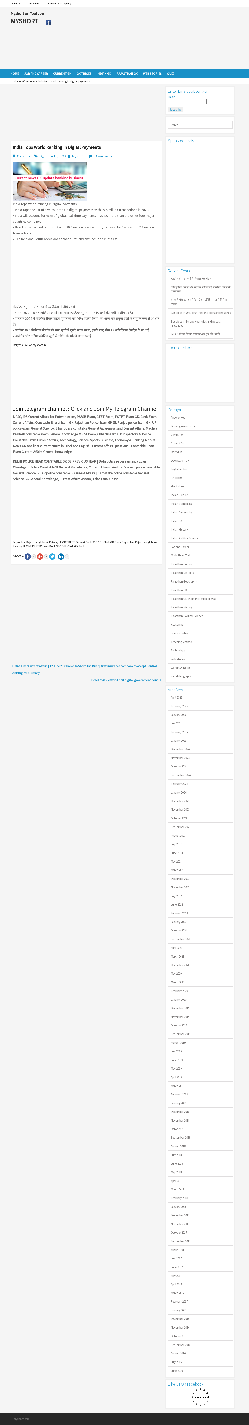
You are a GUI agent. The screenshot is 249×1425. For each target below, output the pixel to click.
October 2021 (179, 930)
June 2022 (177, 904)
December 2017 (180, 1215)
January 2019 (178, 1103)
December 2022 (180, 879)
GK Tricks (176, 478)
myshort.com (21, 1419)
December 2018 (180, 1112)
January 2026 (178, 715)
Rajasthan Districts (182, 573)
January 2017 (178, 1310)
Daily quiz (176, 452)
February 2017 (179, 1301)
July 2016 (176, 1362)
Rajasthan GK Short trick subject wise (193, 599)
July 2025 (176, 723)
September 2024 (180, 775)
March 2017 (177, 1293)
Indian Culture (179, 495)
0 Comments (103, 156)
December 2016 (180, 1319)
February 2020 (179, 991)
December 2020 (180, 965)
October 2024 (179, 766)
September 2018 (180, 1137)
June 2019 (177, 1060)
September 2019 (180, 1034)
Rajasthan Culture (182, 564)
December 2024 (180, 749)
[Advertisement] (146, 38)
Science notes (179, 633)
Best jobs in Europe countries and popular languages (196, 323)
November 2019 (180, 1017)
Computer (29, 81)
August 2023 (178, 835)
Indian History (179, 529)
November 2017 (180, 1224)
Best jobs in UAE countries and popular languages (201, 313)
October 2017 (179, 1232)
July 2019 (176, 1051)
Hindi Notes (178, 486)
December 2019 (180, 1008)
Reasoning (177, 624)
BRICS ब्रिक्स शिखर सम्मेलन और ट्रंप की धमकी (195, 334)
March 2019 (177, 1086)
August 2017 (178, 1250)
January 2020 (178, 999)
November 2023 (180, 809)
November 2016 (180, 1327)
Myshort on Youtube (27, 13)
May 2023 (176, 861)
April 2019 (176, 1077)
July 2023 (176, 844)
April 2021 (176, 948)
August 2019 (178, 1043)
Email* (187, 99)
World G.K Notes (181, 668)
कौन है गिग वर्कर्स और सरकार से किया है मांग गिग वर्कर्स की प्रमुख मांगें (201, 289)
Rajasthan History (181, 607)
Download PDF (180, 460)
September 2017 (180, 1241)
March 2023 (177, 870)
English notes (179, 469)
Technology (178, 650)
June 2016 (177, 1371)
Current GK (177, 443)
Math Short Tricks (181, 555)
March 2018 (177, 1189)
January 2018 (178, 1207)
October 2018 (179, 1129)
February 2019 (179, 1094)
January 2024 (178, 792)
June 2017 (177, 1267)
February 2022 (179, 913)
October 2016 (179, 1336)
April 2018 (176, 1181)
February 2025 (179, 732)
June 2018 (177, 1163)
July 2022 (176, 896)
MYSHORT (25, 21)
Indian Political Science (184, 538)
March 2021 (177, 956)
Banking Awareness (183, 426)
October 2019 (179, 1025)
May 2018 (176, 1172)
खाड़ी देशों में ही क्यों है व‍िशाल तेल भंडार (191, 278)
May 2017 (176, 1276)
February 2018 (179, 1198)
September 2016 (180, 1345)
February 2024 (179, 784)
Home (17, 81)
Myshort (78, 156)
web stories (178, 659)
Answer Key (178, 417)
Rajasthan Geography (184, 581)
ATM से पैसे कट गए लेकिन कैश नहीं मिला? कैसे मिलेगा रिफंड (199, 302)
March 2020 (177, 982)
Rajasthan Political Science (187, 616)
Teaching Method (181, 642)
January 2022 (178, 922)
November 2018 (180, 1120)
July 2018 (176, 1155)
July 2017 (176, 1258)
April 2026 (176, 697)
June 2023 (177, 853)
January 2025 (178, 740)
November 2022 (180, 887)
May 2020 (176, 973)
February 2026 (179, 706)
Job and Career (180, 547)
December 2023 (180, 801)
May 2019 (176, 1068)
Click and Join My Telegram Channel (114, 408)
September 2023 (180, 827)
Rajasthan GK (179, 590)
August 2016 (178, 1353)
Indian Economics (181, 504)
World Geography (181, 676)
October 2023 (179, 818)
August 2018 (178, 1146)
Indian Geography (181, 512)
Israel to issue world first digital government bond (124, 680)
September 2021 (180, 939)
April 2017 (176, 1284)
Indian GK (176, 521)
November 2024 (180, 758)
